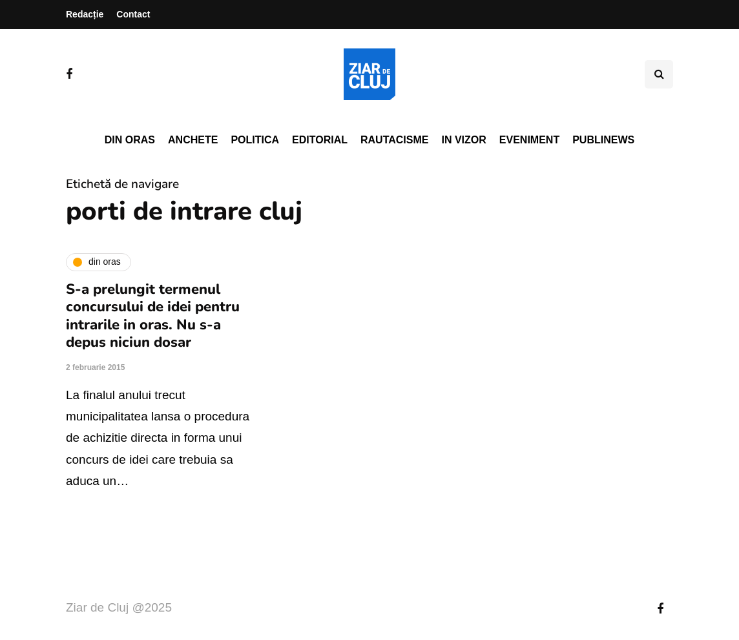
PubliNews (603, 139)
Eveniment (529, 139)
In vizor (463, 139)
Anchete (193, 139)
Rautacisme (394, 139)
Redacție (84, 14)
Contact (133, 14)
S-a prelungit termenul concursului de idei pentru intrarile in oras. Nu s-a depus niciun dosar (153, 316)
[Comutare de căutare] (659, 74)
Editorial (320, 139)
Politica (255, 139)
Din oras (130, 139)
